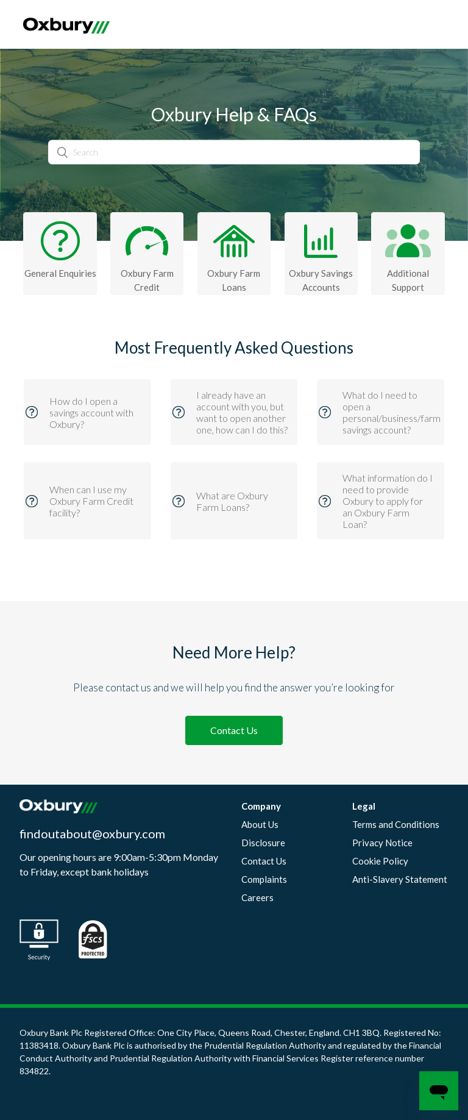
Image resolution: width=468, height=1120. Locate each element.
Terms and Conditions (395, 824)
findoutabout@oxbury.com (92, 833)
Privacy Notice (382, 842)
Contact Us (234, 730)
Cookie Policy (380, 860)
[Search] (234, 152)
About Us (259, 824)
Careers (257, 897)
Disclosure (263, 842)
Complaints (264, 879)
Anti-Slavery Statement (399, 879)
